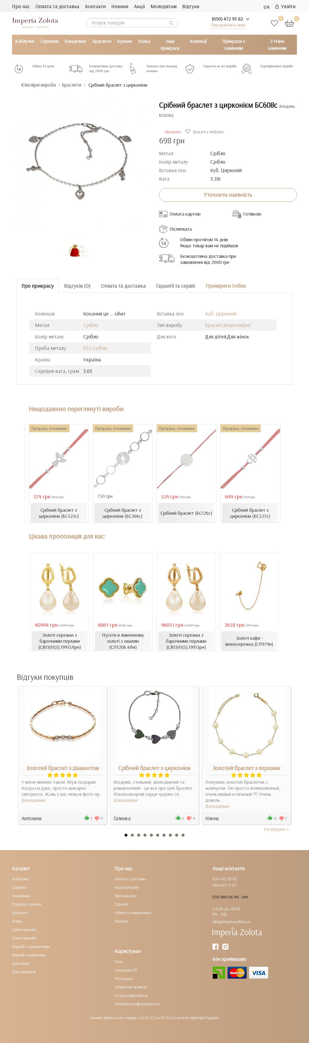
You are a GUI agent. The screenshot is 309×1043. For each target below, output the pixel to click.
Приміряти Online (226, 285)
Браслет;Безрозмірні (227, 325)
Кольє (144, 41)
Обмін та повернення (133, 912)
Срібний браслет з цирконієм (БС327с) (250, 513)
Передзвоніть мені (228, 25)
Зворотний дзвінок (131, 987)
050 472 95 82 (224, 878)
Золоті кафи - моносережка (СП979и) (249, 641)
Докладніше (33, 800)
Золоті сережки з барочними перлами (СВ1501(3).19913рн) (186, 641)
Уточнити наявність (228, 194)
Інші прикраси (170, 44)
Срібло (90, 325)
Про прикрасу (37, 285)
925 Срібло (95, 348)
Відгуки (190, 6)
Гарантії (121, 904)
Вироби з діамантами (30, 946)
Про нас (21, 6)
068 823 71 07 (224, 885)
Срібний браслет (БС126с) (186, 513)
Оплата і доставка (130, 878)
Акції (139, 6)
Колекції (198, 41)
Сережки (49, 41)
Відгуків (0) (77, 285)
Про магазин (125, 895)
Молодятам (164, 6)
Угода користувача (131, 995)
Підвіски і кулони (26, 904)
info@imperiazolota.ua (231, 921)
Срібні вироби (24, 929)
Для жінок (21, 963)
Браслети (101, 41)
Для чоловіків (24, 971)
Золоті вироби (24, 938)
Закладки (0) (126, 970)
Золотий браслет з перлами (246, 768)
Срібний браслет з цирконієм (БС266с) (122, 513)
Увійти (285, 6)
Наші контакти (127, 887)
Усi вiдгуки (276, 829)
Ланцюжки (75, 41)
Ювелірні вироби (40, 85)
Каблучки (24, 41)
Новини (119, 6)
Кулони (124, 41)
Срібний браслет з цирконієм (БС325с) (59, 513)
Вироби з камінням (28, 955)
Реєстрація (124, 978)
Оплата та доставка (57, 6)
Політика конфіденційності (137, 1003)
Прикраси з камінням (233, 44)
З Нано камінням (277, 44)
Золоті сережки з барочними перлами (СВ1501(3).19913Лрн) (59, 641)
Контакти (95, 6)
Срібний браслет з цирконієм (154, 768)
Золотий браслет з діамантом (62, 768)
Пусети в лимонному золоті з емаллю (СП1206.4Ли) (123, 641)
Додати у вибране (205, 131)
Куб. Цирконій (221, 313)
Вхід (119, 961)
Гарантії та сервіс (176, 285)
